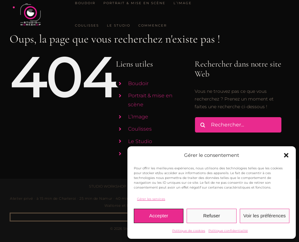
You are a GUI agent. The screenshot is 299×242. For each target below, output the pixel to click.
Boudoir (138, 83)
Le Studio (140, 141)
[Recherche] (203, 125)
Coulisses (140, 129)
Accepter (158, 215)
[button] (286, 155)
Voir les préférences (264, 215)
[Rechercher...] (238, 125)
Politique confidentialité (228, 231)
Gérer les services (151, 199)
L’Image (138, 117)
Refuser (211, 215)
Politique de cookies (188, 231)
